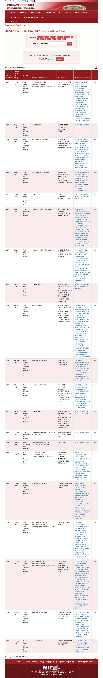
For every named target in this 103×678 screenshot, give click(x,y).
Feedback (15, 17)
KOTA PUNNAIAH (81, 218)
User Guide (36, 13)
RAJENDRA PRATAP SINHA (81, 406)
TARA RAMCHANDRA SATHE (82, 153)
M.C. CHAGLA (79, 641)
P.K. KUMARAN (81, 116)
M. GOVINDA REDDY (82, 329)
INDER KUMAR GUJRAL (81, 388)
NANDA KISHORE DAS (81, 101)
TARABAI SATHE (80, 305)
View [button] (24, 13)
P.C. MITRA (85, 340)
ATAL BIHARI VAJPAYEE (79, 97)
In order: (58, 55)
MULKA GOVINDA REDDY (82, 237)
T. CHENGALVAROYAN (82, 140)
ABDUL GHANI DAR (82, 550)
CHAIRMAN (78, 184)
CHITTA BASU (79, 375)
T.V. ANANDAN (80, 599)
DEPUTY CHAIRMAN (81, 99)
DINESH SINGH (79, 236)
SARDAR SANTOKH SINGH (80, 398)
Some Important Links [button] (34, 17)
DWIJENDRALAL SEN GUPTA (82, 273)
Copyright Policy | (51, 662)
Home (14, 12)
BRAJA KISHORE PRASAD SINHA (82, 403)
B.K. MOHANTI (79, 585)
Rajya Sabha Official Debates (15, 25)
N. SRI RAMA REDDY (81, 621)
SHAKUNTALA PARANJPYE (79, 345)
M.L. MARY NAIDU (80, 262)
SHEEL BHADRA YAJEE (82, 94)
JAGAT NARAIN (80, 227)
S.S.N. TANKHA (79, 571)
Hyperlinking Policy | (67, 662)
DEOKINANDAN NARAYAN (80, 112)
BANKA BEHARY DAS (82, 106)
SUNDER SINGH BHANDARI (80, 161)
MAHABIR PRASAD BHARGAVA (81, 83)
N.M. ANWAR (79, 108)
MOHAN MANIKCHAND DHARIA (82, 220)
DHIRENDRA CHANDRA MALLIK (82, 583)
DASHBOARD (50, 13)
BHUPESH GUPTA (80, 143)
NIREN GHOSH (79, 543)
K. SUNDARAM (79, 592)
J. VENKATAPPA (79, 267)
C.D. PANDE (78, 628)
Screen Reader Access (12, 1)
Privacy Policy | (38, 662)
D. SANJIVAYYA (80, 287)
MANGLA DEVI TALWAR (79, 625)
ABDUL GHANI (85, 356)
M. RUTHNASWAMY (81, 139)
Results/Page (44, 59)
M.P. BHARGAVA (81, 288)
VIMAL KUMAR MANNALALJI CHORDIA (82, 120)
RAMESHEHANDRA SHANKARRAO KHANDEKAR (81, 88)
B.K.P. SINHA (79, 336)
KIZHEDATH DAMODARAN (81, 255)
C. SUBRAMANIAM (80, 277)
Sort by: (33, 55)
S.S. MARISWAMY (80, 552)
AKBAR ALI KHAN (80, 145)
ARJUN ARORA (80, 342)
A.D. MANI (85, 211)
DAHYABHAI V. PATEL (82, 92)
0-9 (38, 37)
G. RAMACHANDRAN (80, 179)
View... (95, 82)
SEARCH (13, 21)
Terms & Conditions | (23, 662)
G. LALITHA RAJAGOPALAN (81, 245)
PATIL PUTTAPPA (80, 156)
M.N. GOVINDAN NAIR (80, 316)
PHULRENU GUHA (81, 164)
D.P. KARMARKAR (80, 538)
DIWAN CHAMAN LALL (81, 114)
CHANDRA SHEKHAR (81, 258)
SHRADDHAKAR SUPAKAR (80, 339)
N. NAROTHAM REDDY (81, 157)
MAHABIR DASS (80, 280)
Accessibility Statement (84, 662)
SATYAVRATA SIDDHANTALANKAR (81, 167)
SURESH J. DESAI (80, 264)
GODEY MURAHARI (81, 332)
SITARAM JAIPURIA (81, 240)
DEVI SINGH (79, 321)
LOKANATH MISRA (81, 104)
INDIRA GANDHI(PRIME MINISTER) (80, 516)
